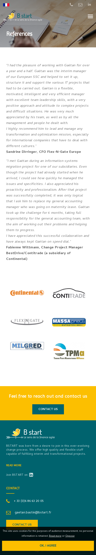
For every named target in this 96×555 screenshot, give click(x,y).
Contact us (48, 409)
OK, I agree (48, 546)
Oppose (70, 536)
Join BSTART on (19, 475)
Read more (13, 465)
